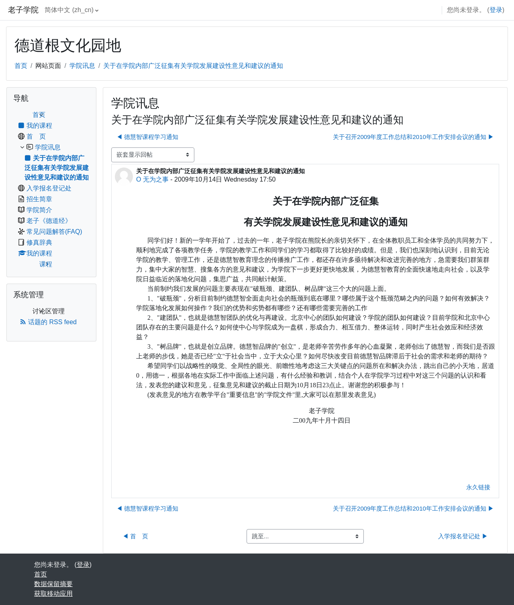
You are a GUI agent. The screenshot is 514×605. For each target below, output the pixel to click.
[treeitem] (51, 189)
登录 (496, 9)
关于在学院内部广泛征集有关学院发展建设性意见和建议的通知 (193, 65)
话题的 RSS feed (48, 322)
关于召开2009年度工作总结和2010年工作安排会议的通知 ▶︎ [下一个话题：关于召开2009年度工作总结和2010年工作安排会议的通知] (413, 136)
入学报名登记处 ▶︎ (463, 536)
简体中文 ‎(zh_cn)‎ (69, 9)
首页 (20, 65)
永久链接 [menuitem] (478, 487)
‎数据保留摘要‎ (53, 583)
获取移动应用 (53, 593)
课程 (45, 264)
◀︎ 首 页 (135, 536)
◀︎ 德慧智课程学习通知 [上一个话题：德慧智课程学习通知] (147, 136)
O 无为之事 (152, 179)
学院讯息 (82, 65)
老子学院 (23, 10)
